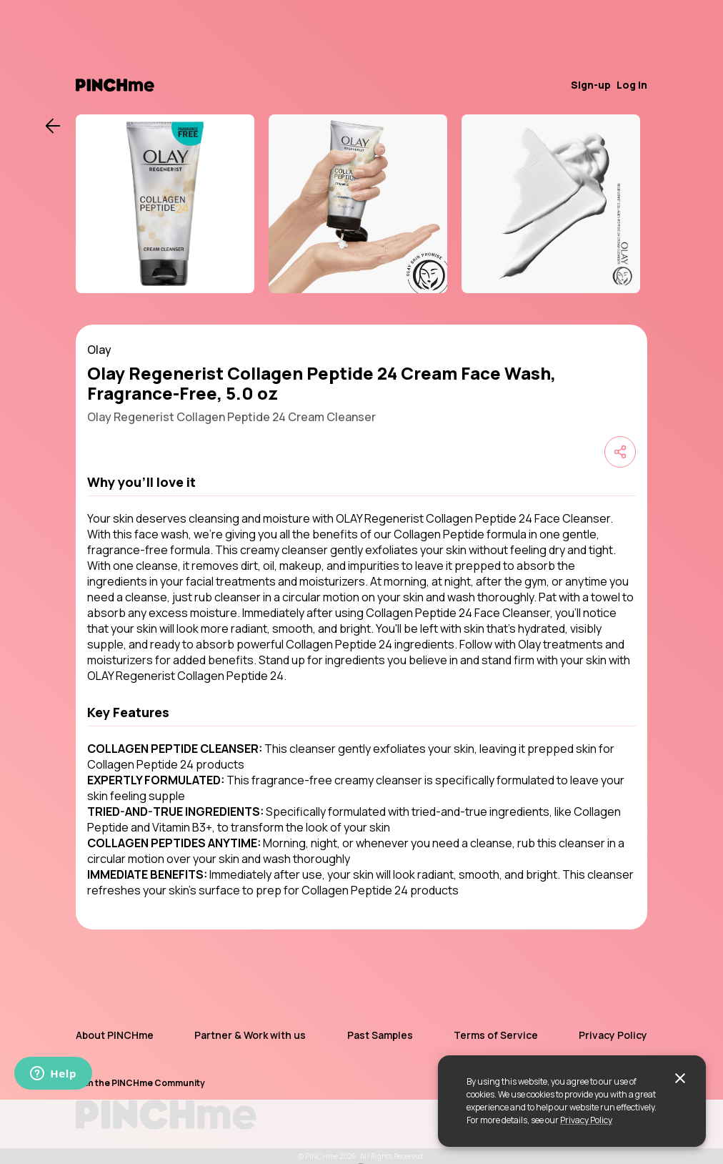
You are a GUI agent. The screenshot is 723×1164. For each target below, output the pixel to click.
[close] (680, 1078)
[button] (361, 482)
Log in (632, 85)
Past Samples (380, 1035)
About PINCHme (115, 1035)
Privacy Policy (586, 1120)
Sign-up (591, 85)
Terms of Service (496, 1035)
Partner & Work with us (250, 1035)
